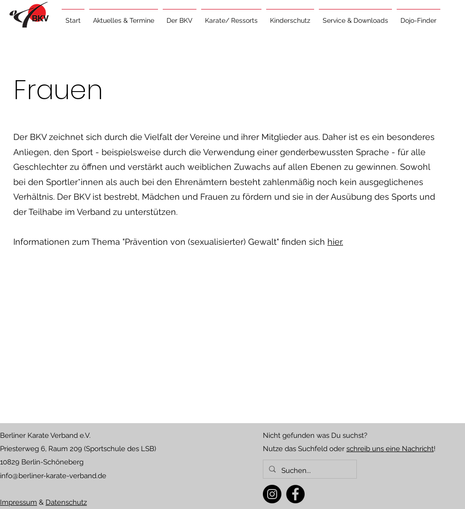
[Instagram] (272, 494)
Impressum (18, 502)
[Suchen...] (308, 470)
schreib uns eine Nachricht (390, 448)
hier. (335, 242)
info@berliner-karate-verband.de (53, 476)
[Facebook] (295, 494)
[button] (123, 16)
